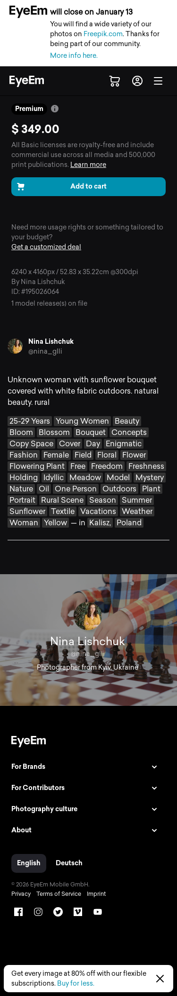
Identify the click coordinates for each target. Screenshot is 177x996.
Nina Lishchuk (51, 342)
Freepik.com (103, 34)
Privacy (21, 894)
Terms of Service (58, 894)
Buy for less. (75, 984)
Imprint (96, 894)
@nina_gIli (45, 352)
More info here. (74, 56)
